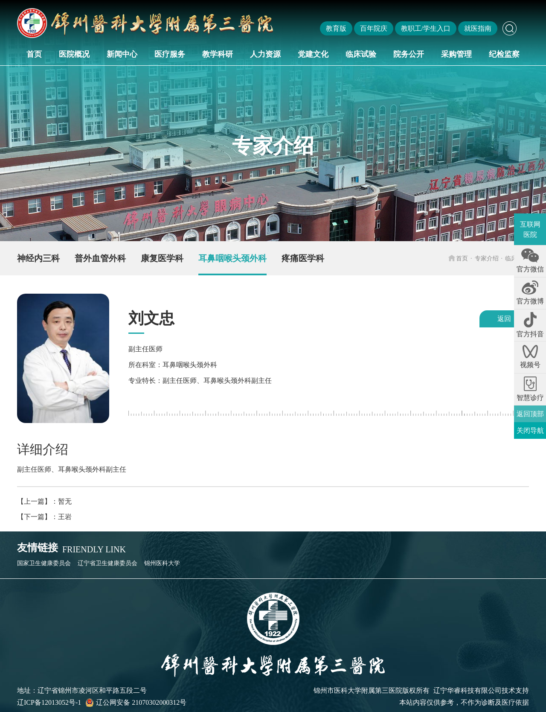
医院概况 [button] (74, 54)
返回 (504, 318)
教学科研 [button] (217, 54)
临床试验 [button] (361, 54)
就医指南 (477, 28)
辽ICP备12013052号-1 (49, 702)
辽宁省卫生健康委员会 (107, 563)
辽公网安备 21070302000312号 (135, 702)
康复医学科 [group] (162, 258)
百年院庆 (373, 28)
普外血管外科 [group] (100, 258)
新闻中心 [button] (122, 54)
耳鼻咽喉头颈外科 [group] (232, 258)
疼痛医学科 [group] (303, 258)
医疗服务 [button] (169, 54)
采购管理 (456, 54)
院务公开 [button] (408, 54)
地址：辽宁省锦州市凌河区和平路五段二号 (82, 690)
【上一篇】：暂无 (44, 501)
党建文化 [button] (313, 54)
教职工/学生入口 (425, 28)
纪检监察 (504, 54)
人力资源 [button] (265, 54)
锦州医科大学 (162, 563)
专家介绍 (487, 258)
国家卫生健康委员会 (44, 563)
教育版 (336, 28)
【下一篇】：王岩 (44, 516)
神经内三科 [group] (38, 258)
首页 (34, 54)
